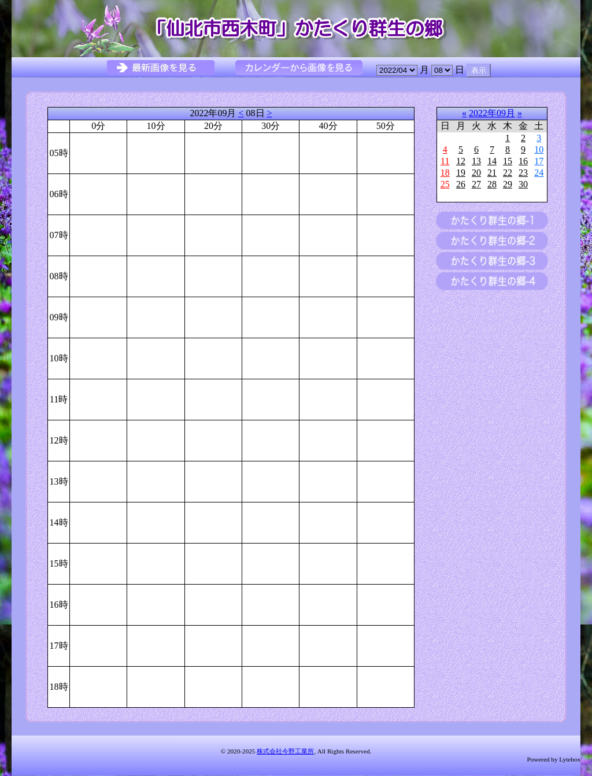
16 (523, 161)
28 (492, 184)
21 (492, 173)
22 (507, 173)
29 (507, 184)
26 (460, 184)
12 (460, 161)
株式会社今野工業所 (285, 751)
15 (507, 161)
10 (538, 149)
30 (523, 184)
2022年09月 (492, 113)
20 (476, 173)
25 (445, 184)
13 (476, 161)
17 (538, 161)
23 (523, 173)
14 (492, 161)
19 (460, 173)
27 (476, 184)
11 (445, 161)
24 (538, 173)
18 (445, 173)
